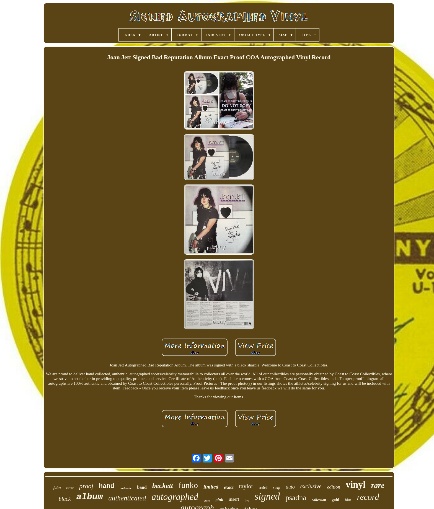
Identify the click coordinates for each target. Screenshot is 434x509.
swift (276, 487)
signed (267, 496)
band (142, 487)
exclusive (311, 486)
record (368, 497)
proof (86, 486)
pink (219, 499)
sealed (263, 488)
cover (70, 488)
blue (348, 500)
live (247, 500)
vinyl (356, 484)
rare (377, 485)
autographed (175, 497)
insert (234, 499)
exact (229, 487)
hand (106, 486)
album (89, 497)
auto (290, 487)
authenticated (127, 498)
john (57, 487)
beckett (162, 486)
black (65, 499)
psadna (295, 498)
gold (335, 499)
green (207, 500)
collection (319, 500)
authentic (126, 488)
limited (210, 487)
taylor (246, 486)
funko (188, 485)
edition (333, 487)
